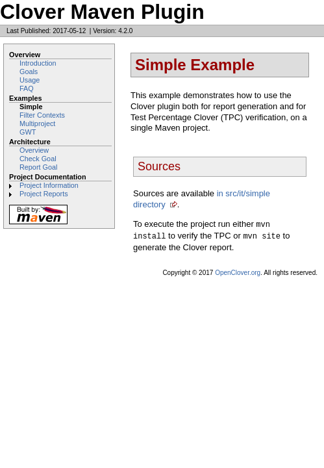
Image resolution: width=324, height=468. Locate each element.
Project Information (49, 185)
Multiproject (37, 123)
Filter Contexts (42, 115)
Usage (29, 80)
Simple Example (195, 64)
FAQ (26, 88)
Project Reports (43, 194)
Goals (28, 71)
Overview (34, 150)
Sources (159, 166)
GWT (27, 132)
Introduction (37, 63)
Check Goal (37, 158)
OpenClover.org (237, 271)
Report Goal (38, 167)
